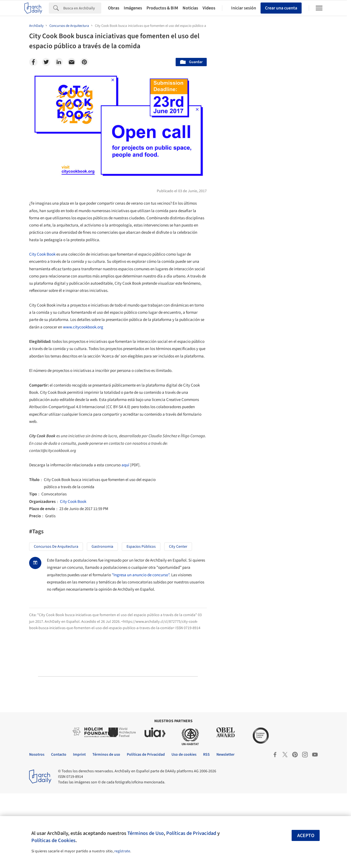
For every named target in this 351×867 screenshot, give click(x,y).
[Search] (82, 8)
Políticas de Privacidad (191, 833)
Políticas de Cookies (53, 840)
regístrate (122, 851)
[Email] (71, 62)
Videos (209, 8)
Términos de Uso (145, 833)
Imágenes (133, 8)
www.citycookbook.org (83, 327)
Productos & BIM (162, 8)
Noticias (190, 8)
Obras (113, 8)
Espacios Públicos (141, 546)
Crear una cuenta (281, 8)
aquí (125, 465)
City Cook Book (42, 254)
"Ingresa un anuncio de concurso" (140, 575)
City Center (178, 546)
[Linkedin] (59, 62)
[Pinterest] (84, 62)
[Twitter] (46, 62)
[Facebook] (33, 62)
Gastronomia (102, 546)
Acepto (305, 835)
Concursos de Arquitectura (56, 546)
